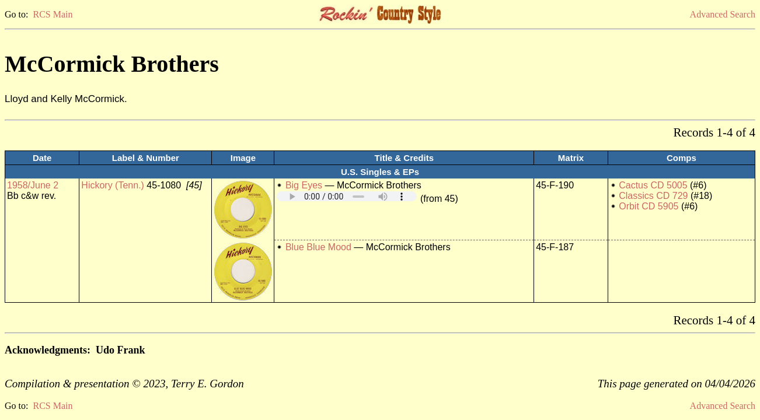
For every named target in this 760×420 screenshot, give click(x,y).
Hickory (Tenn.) (112, 185)
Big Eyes (303, 185)
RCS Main (52, 14)
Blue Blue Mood (318, 247)
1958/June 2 (32, 185)
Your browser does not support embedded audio (347, 196)
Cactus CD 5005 (653, 185)
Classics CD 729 (653, 196)
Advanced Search (722, 14)
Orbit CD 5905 (648, 206)
